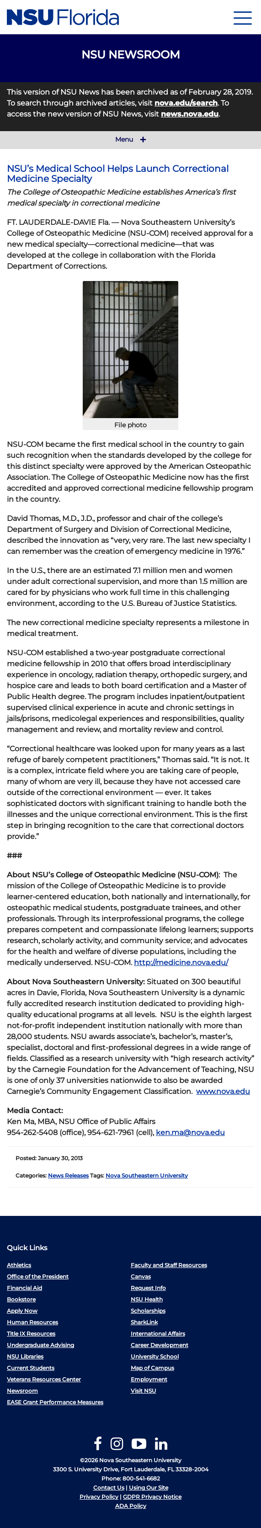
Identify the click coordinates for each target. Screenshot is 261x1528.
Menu (130, 140)
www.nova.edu (223, 1091)
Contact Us (108, 1487)
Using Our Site (148, 1487)
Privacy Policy (99, 1496)
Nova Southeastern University (147, 1175)
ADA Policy (130, 1505)
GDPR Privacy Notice (152, 1496)
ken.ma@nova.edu (190, 1132)
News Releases (68, 1175)
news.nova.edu (189, 114)
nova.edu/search (186, 103)
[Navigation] (242, 17)
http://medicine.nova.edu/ (181, 962)
